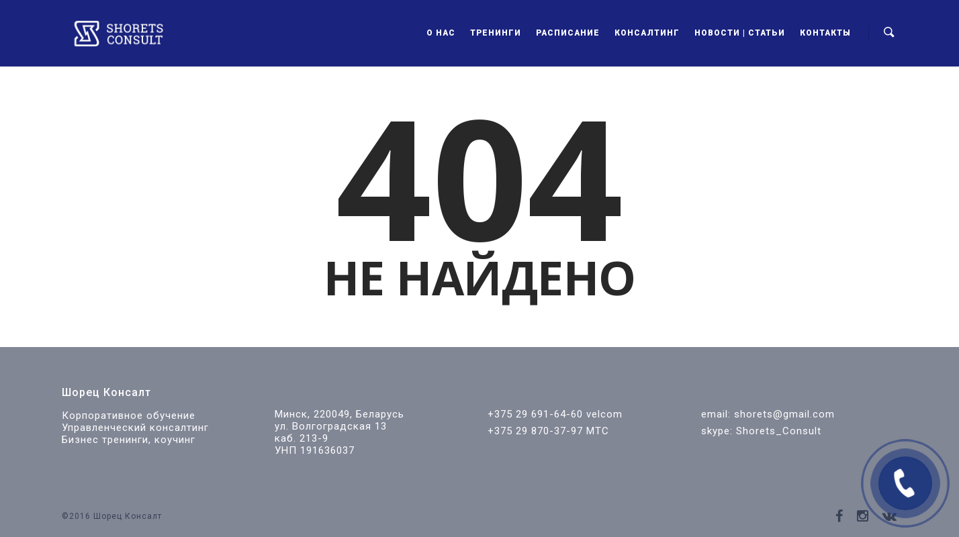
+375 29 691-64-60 (535, 414)
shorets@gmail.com (784, 414)
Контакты (825, 33)
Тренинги (495, 33)
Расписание (568, 33)
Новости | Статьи (739, 33)
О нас (440, 33)
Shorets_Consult (778, 431)
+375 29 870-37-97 (535, 431)
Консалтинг (647, 33)
